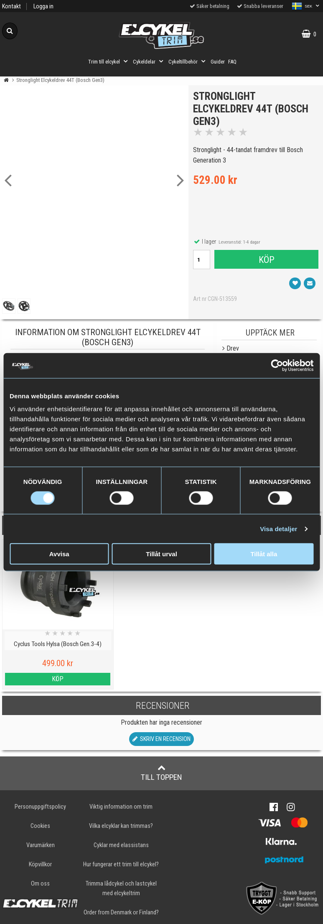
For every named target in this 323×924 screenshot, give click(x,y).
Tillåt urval (161, 553)
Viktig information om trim (121, 806)
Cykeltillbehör (187, 61)
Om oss (40, 883)
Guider (218, 62)
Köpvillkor (40, 864)
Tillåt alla (263, 553)
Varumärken (40, 845)
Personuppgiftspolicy (40, 806)
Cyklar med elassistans (121, 845)
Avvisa (59, 553)
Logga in (43, 6)
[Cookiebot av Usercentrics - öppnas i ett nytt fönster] (276, 365)
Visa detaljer (278, 528)
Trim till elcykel (109, 61)
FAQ (232, 62)
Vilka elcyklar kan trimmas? (121, 826)
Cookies (40, 826)
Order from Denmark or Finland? (121, 912)
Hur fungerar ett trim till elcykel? (121, 864)
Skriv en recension (161, 739)
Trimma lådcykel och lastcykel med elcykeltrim (121, 888)
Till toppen (161, 773)
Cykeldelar (149, 61)
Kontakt (11, 6)
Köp (266, 261)
